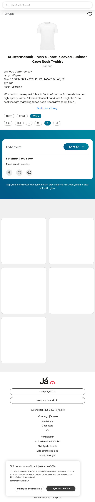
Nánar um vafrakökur (19, 481)
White (36, 115)
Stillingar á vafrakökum (30, 489)
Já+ (47, 430)
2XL (8, 123)
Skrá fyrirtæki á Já (47, 446)
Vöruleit (9, 14)
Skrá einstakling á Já (47, 450)
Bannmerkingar (48, 455)
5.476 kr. (74, 146)
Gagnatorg (47, 425)
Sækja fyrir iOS (47, 391)
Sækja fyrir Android (47, 400)
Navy (9, 115)
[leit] (47, 5)
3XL (19, 123)
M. (38, 123)
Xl (57, 123)
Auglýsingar (48, 421)
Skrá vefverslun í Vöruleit (47, 441)
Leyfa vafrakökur (61, 488)
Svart (22, 115)
